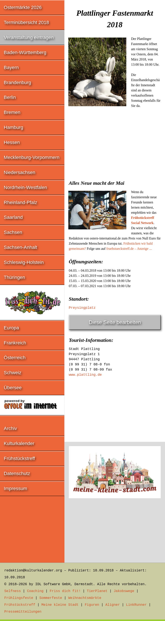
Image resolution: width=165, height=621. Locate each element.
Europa (11, 327)
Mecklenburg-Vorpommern (32, 157)
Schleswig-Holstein (24, 262)
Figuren (92, 605)
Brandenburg (17, 82)
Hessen (12, 142)
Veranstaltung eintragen (29, 37)
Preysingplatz (82, 308)
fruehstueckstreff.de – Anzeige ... (129, 248)
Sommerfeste (50, 598)
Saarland (13, 217)
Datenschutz (17, 473)
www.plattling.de (85, 375)
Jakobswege (124, 591)
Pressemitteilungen (22, 612)
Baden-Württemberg (25, 52)
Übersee (13, 387)
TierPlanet (97, 591)
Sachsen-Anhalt (20, 247)
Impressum (15, 488)
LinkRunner (136, 605)
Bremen (12, 112)
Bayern (11, 67)
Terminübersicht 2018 (26, 22)
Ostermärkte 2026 (23, 7)
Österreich (15, 357)
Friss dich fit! (65, 591)
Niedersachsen (19, 172)
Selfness (12, 591)
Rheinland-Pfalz (20, 202)
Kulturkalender (19, 443)
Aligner (112, 605)
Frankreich (15, 342)
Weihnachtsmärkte (84, 598)
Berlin (10, 97)
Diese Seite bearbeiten (115, 322)
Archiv (10, 428)
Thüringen (14, 277)
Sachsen (13, 232)
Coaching (35, 591)
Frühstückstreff (19, 458)
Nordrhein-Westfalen (25, 187)
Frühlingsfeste (18, 598)
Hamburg (13, 127)
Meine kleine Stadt (60, 605)
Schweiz (12, 372)
